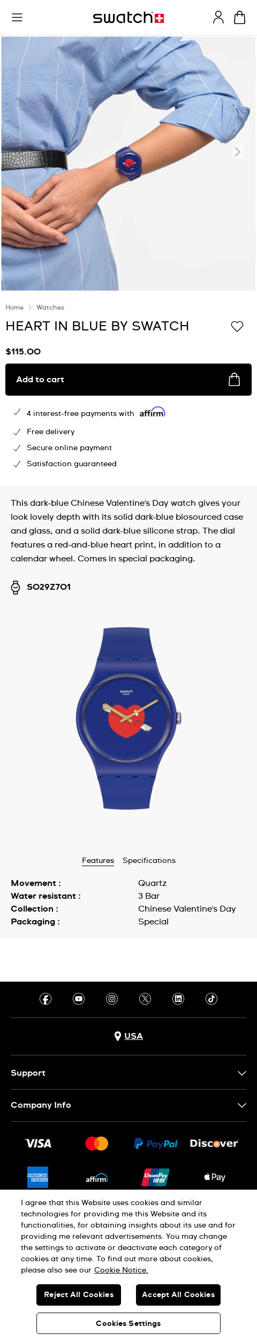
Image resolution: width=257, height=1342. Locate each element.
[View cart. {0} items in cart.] (239, 17)
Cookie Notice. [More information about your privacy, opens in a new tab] (121, 1270)
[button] (17, 17)
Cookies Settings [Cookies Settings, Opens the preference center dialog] (128, 1324)
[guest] (218, 17)
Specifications (149, 861)
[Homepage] (128, 17)
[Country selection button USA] (128, 1036)
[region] (128, 1266)
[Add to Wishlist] (237, 325)
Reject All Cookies (79, 1295)
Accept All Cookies (178, 1295)
